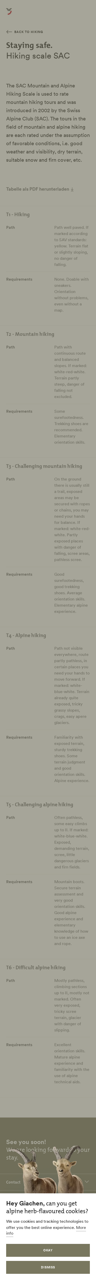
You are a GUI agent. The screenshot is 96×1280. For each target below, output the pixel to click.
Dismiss (48, 1267)
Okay (48, 1250)
